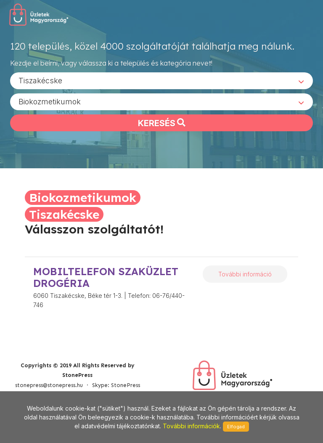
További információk (191, 426)
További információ (245, 274)
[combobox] (161, 80)
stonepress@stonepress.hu (49, 385)
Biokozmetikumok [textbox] (50, 101)
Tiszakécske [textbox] (40, 80)
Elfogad (236, 427)
